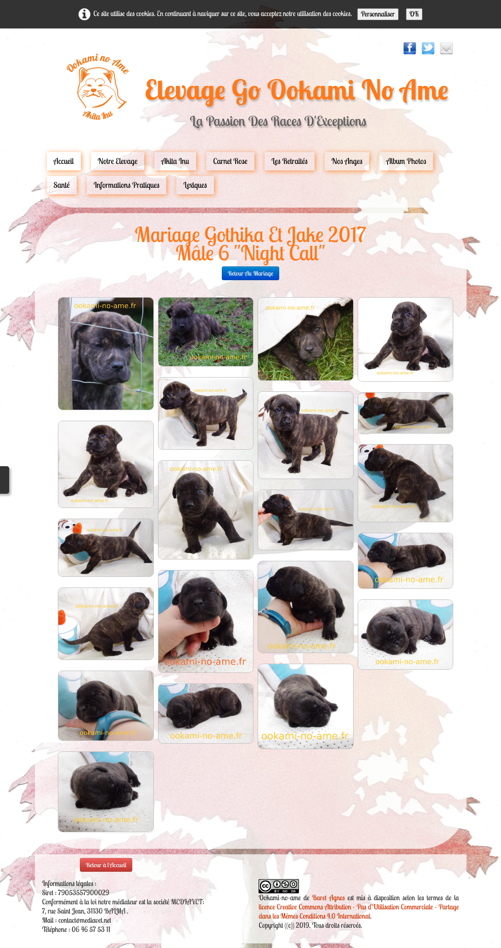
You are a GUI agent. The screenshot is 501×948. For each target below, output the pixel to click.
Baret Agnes (328, 897)
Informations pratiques (127, 185)
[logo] (250, 95)
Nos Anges (347, 161)
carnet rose (230, 161)
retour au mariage (251, 273)
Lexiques (195, 185)
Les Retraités (289, 161)
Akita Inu (175, 161)
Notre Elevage (118, 161)
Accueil (64, 161)
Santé (62, 185)
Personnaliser (378, 14)
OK (414, 14)
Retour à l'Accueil (106, 865)
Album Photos (406, 161)
